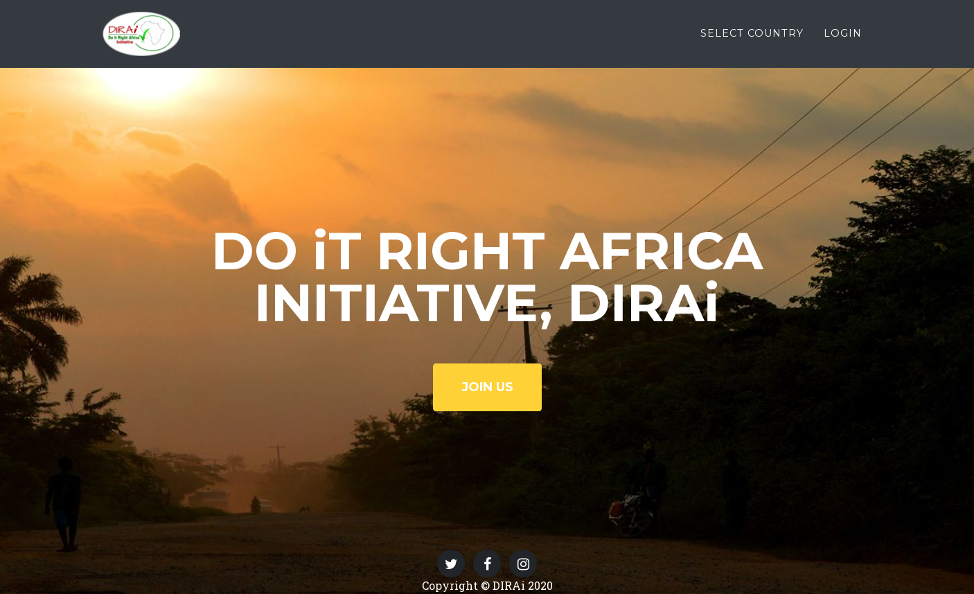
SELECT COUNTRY (752, 42)
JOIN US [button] (487, 387)
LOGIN (843, 42)
